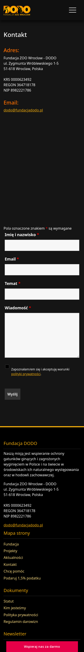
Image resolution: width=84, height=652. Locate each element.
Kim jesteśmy (15, 607)
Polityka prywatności (21, 614)
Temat (12, 283)
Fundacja (11, 544)
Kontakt (10, 564)
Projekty (10, 550)
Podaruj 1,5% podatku (22, 578)
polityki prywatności (26, 374)
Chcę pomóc (14, 571)
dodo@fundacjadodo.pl (23, 110)
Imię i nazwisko (22, 234)
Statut (9, 601)
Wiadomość (18, 308)
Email (12, 259)
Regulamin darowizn (21, 621)
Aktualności (13, 557)
